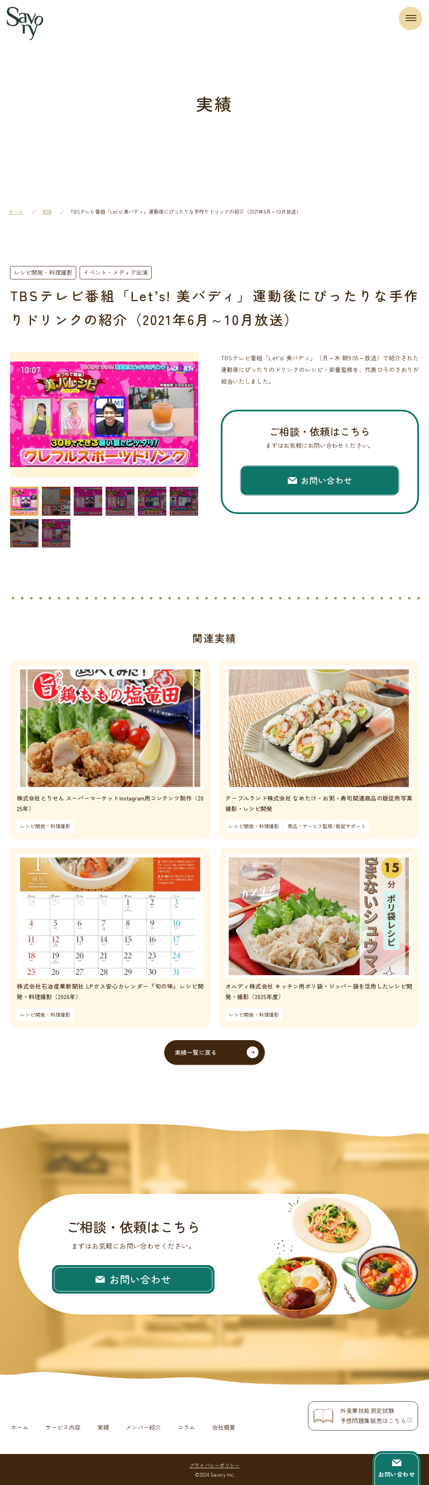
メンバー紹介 (143, 1427)
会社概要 (223, 1427)
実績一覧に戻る (196, 1052)
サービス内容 (62, 1427)
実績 (47, 211)
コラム (186, 1427)
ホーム (15, 211)
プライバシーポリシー (214, 1464)
